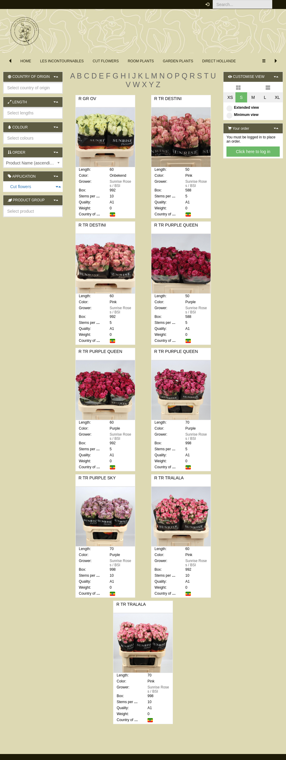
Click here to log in (253, 151)
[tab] (33, 187)
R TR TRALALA (169, 482)
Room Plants (141, 61)
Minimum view (242, 115)
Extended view (242, 107)
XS (230, 97)
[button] (277, 4)
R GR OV (87, 98)
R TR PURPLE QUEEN (176, 229)
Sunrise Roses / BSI (120, 183)
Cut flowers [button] (6, 187)
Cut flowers (106, 61)
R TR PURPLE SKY (97, 482)
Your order (238, 128)
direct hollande (219, 61)
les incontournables (62, 61)
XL (277, 97)
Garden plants (178, 61)
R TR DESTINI (168, 98)
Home (25, 61)
